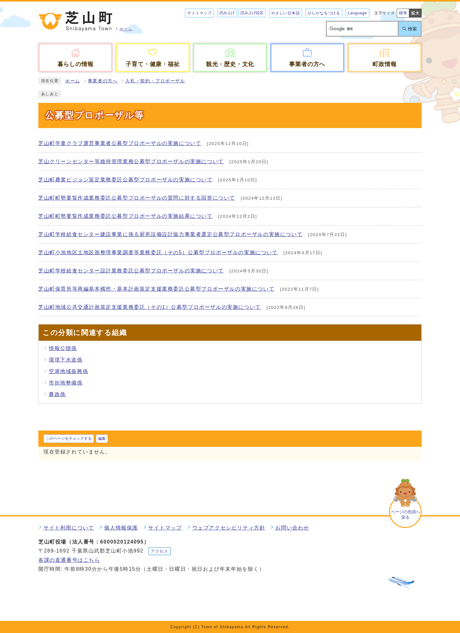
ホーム (72, 81)
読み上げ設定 (252, 13)
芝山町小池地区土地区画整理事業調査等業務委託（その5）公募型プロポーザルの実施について (158, 252)
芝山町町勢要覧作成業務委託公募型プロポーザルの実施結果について (125, 216)
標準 (403, 13)
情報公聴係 (63, 348)
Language (357, 13)
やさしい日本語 (285, 13)
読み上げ (227, 13)
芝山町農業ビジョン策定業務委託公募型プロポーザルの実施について (125, 179)
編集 (102, 438)
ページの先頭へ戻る (405, 514)
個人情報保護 (121, 527)
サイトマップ (199, 13)
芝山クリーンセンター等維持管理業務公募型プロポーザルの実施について (131, 161)
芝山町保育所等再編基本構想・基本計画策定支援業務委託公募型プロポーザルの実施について (156, 289)
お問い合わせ (292, 527)
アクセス (159, 551)
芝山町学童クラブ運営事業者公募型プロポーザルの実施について (119, 143)
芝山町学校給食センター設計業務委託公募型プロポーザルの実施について (131, 270)
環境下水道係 (66, 359)
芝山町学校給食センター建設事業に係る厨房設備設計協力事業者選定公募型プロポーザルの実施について (170, 234)
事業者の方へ (103, 81)
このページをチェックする (69, 438)
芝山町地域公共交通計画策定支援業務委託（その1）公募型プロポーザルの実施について (149, 307)
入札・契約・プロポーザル (155, 81)
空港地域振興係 (68, 371)
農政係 (57, 394)
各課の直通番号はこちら (69, 560)
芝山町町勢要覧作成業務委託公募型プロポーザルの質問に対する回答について (136, 198)
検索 (412, 28)
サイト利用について (68, 527)
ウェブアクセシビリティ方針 (228, 527)
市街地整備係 (66, 382)
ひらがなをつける (324, 13)
